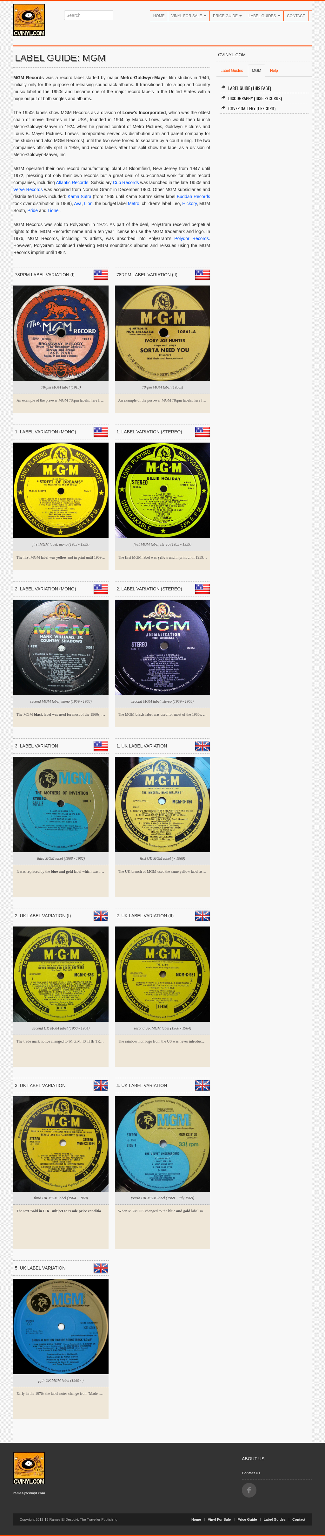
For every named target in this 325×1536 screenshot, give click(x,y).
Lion (88, 203)
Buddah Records (193, 196)
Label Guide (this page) (246, 88)
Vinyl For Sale (188, 16)
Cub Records (126, 182)
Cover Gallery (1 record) (248, 108)
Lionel (53, 210)
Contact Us (251, 1473)
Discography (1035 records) (251, 98)
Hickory (189, 203)
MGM (256, 70)
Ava (78, 203)
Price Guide (227, 16)
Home (159, 16)
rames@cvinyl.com (29, 1493)
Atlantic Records (72, 182)
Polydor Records (191, 238)
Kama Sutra (79, 196)
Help (274, 70)
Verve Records (28, 189)
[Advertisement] (264, 164)
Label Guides (264, 16)
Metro (133, 203)
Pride (32, 210)
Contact (296, 16)
